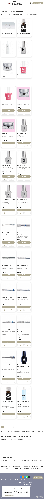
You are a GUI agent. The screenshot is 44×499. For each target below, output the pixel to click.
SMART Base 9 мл (21, 133)
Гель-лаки (19, 74)
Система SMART (21, 55)
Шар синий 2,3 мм (6, 232)
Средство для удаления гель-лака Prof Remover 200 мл (23, 403)
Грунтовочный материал (23, 33)
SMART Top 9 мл (21, 165)
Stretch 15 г (5, 133)
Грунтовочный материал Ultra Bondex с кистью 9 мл (23, 366)
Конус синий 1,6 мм (7, 329)
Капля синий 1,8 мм (7, 365)
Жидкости (4, 55)
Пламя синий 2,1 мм (7, 265)
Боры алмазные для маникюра (7, 34)
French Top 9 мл (6, 101)
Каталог (8, 8)
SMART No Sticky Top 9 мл (8, 199)
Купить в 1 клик (5, 113)
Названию (39, 83)
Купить (8, 110)
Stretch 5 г (20, 101)
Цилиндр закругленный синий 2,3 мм (23, 233)
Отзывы (34, 493)
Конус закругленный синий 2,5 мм (22, 330)
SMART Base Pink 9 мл (22, 199)
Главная (2, 8)
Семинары (40, 493)
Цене (34, 83)
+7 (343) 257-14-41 (9, 479)
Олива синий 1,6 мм (22, 297)
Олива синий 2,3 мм (7, 297)
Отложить (12, 113)
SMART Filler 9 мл (6, 165)
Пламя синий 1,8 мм (22, 265)
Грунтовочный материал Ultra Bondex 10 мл (8, 402)
